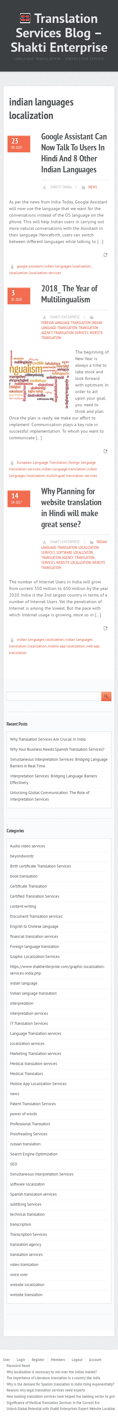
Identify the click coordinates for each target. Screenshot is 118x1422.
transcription (20, 1224)
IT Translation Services (29, 1023)
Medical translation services (33, 1064)
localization (18, 273)
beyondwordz (22, 856)
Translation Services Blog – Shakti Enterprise (59, 34)
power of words (23, 1114)
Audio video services (27, 846)
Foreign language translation (66, 323)
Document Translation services (36, 916)
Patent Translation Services (33, 1104)
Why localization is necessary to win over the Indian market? (52, 1372)
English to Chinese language (34, 926)
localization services (45, 273)
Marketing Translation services (35, 1054)
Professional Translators (30, 1124)
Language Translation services (35, 1033)
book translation (23, 876)
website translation (26, 1295)
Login (21, 1360)
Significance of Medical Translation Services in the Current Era (53, 1403)
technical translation (27, 1214)
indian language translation (64, 469)
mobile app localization (66, 646)
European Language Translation (42, 463)
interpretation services (29, 1013)
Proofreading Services (28, 1134)
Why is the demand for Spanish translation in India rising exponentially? (60, 1384)
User (6, 1360)
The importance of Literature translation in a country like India (53, 1378)
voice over (19, 1275)
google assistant (30, 266)
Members (58, 1360)
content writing (23, 906)
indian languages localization (67, 266)
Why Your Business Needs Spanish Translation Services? (57, 749)
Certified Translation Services (34, 896)
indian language (23, 983)
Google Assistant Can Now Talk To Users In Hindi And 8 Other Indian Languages (74, 154)
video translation (24, 1265)
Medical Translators (26, 1074)
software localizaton (74, 552)
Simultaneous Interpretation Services (41, 1174)
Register (38, 1360)
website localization (73, 562)
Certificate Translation (28, 886)
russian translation (25, 1144)
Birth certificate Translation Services (40, 866)
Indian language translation (71, 326)
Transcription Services (28, 1234)
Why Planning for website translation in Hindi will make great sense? (71, 508)
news (92, 187)
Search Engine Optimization (34, 1154)
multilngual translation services (71, 476)
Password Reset (18, 1366)
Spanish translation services (33, 1194)
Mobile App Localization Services (38, 1084)
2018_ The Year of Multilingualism (69, 294)
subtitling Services (25, 1204)
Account (95, 1360)
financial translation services (34, 936)
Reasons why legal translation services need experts (46, 1390)
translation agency (57, 557)
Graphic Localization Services (34, 957)
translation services (71, 333)
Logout (77, 1360)
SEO (13, 1164)
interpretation (21, 1003)
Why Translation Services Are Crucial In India (48, 739)
